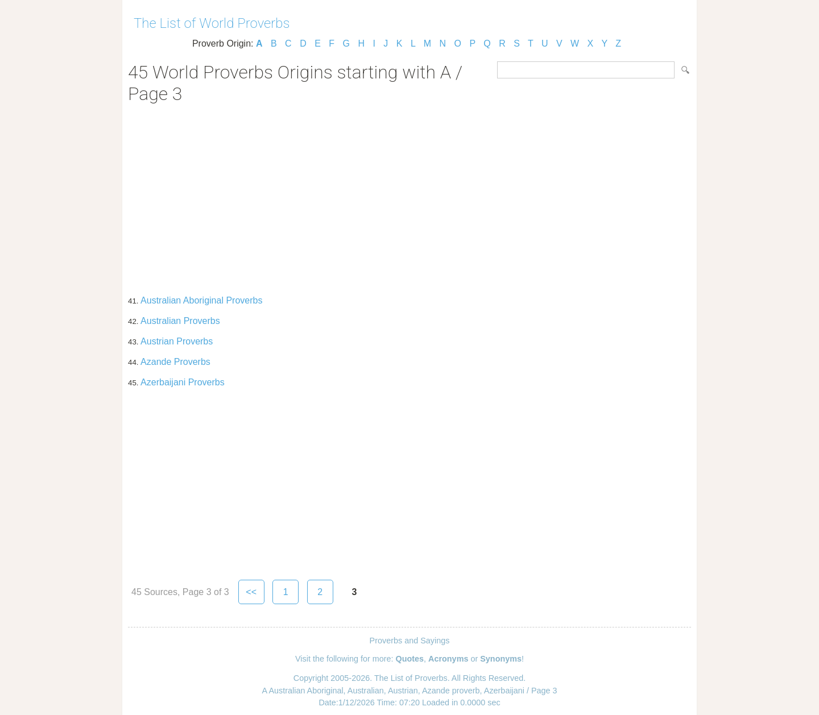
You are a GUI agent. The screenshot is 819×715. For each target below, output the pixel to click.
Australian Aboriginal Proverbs (201, 300)
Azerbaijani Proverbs (182, 382)
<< (251, 592)
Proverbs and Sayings (410, 640)
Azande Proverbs (175, 362)
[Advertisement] (409, 195)
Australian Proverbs (180, 321)
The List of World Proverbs (212, 23)
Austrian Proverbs (176, 341)
